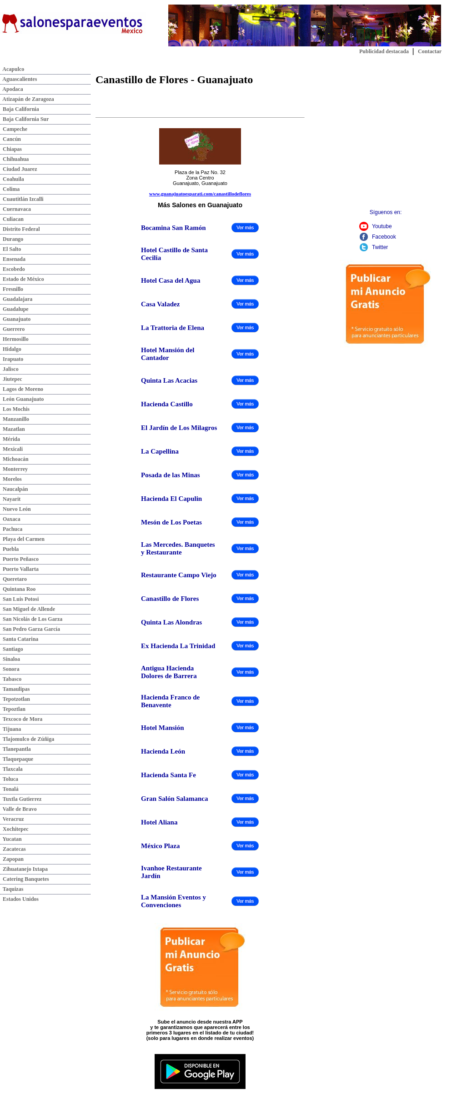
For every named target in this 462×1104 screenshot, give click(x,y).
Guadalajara (16, 299)
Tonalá (9, 789)
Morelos (11, 479)
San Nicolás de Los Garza (31, 619)
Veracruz (12, 819)
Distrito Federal (20, 229)
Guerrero (12, 329)
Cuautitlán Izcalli (22, 199)
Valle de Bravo (18, 809)
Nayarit (10, 499)
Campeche (13, 129)
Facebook (384, 237)
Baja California (19, 109)
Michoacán (14, 459)
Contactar (430, 51)
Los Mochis (15, 409)
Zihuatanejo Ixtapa (24, 869)
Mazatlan (12, 429)
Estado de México (22, 279)
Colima (10, 189)
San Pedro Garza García (30, 629)
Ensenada (12, 259)
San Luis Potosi (19, 599)
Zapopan (12, 859)
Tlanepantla (15, 749)
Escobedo (12, 269)
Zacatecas (13, 849)
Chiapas (11, 149)
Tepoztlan (12, 709)
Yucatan (11, 839)
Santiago (11, 649)
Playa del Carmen (22, 539)
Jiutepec (11, 379)
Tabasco (10, 679)
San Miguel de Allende (27, 609)
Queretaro (13, 579)
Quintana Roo (17, 589)
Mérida (10, 439)
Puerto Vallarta (19, 569)
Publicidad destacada (384, 51)
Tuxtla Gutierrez (20, 799)
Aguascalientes (18, 79)
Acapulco (12, 69)
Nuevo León (15, 509)
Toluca (9, 779)
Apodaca (11, 89)
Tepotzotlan (15, 699)
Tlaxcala (11, 769)
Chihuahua (14, 159)
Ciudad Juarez (18, 169)
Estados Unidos (19, 899)
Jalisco (9, 369)
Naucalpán (14, 489)
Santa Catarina (19, 639)
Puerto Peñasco (19, 559)
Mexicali (11, 449)
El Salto (10, 249)
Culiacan (12, 219)
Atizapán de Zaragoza (27, 99)
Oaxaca (10, 519)
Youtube (382, 226)
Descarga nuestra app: (200, 1050)
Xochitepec (14, 829)
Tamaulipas (15, 689)
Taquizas (11, 889)
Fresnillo (11, 289)
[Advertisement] (385, 140)
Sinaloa (10, 659)
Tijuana (10, 729)
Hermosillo (14, 339)
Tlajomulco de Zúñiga (27, 739)
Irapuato (11, 359)
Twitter (380, 247)
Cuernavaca (15, 209)
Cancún (10, 139)
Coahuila (12, 179)
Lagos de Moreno (21, 389)
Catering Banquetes (24, 879)
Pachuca (11, 529)
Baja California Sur (24, 119)
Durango (11, 239)
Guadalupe (14, 309)
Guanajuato (15, 319)
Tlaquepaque (16, 759)
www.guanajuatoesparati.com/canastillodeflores (200, 193)
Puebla (9, 549)
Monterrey (14, 469)
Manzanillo (14, 419)
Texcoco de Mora (21, 719)
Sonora (10, 669)
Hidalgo (10, 349)
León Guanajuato (22, 399)
